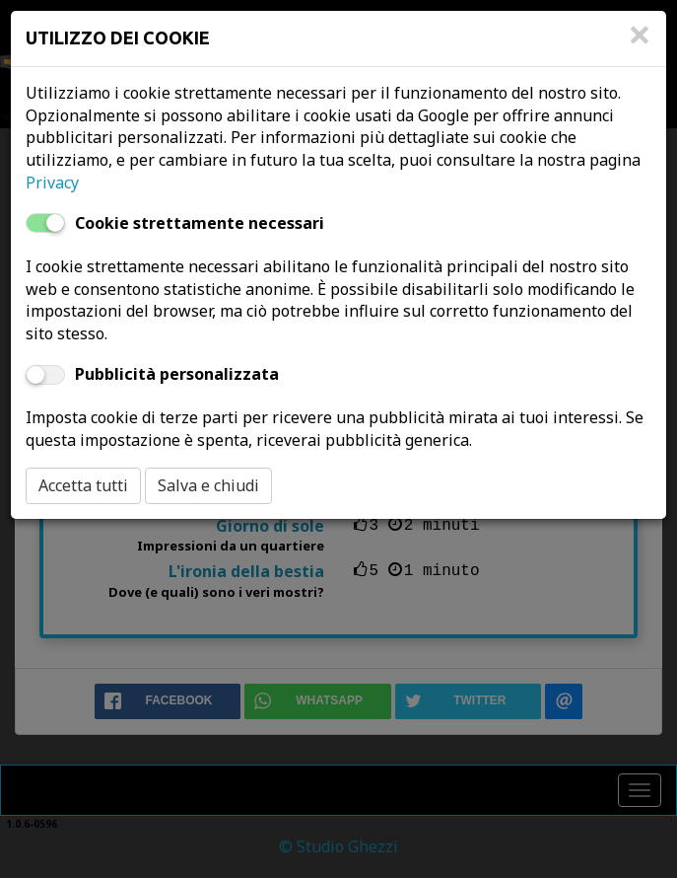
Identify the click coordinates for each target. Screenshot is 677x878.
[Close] (639, 44)
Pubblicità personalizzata (177, 374)
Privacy (52, 182)
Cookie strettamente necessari (199, 223)
